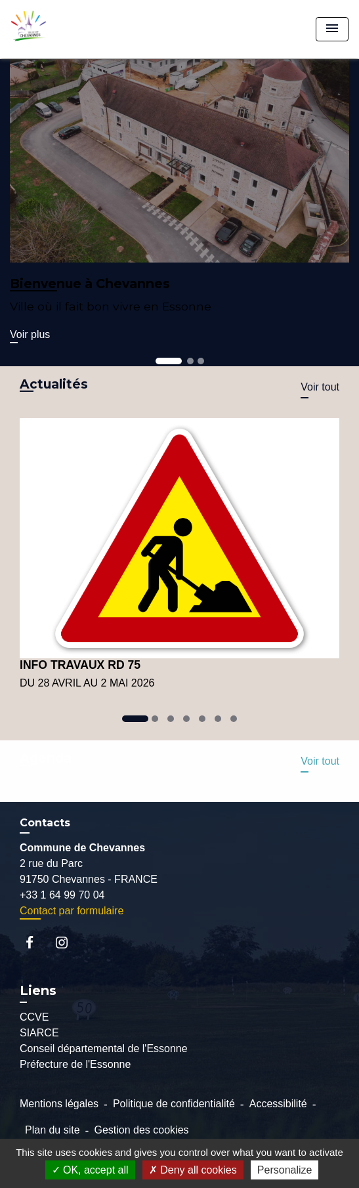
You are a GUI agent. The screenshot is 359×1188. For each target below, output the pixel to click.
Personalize (284, 1170)
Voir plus (30, 334)
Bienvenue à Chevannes (90, 283)
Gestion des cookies (141, 1129)
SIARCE (39, 1032)
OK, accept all (90, 1170)
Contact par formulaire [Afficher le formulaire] (71, 910)
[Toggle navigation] (332, 29)
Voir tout (320, 386)
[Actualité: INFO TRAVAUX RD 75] (179, 554)
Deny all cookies (193, 1170)
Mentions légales (59, 1103)
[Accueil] (60, 29)
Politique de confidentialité (174, 1103)
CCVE (34, 1017)
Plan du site (52, 1129)
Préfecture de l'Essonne (75, 1064)
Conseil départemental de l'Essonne (104, 1048)
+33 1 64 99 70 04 (62, 895)
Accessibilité (278, 1103)
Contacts (45, 823)
